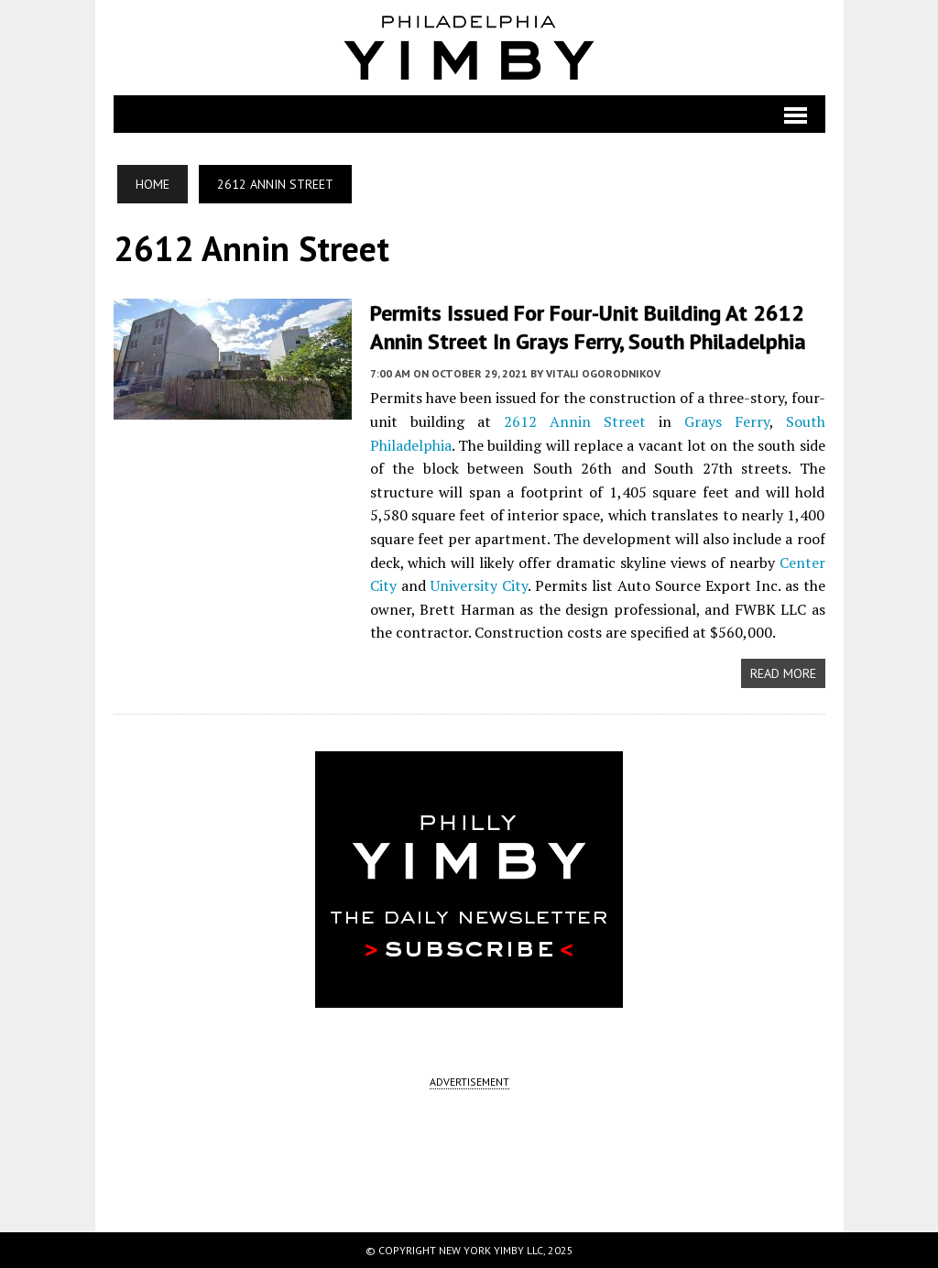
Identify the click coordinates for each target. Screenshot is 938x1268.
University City (479, 585)
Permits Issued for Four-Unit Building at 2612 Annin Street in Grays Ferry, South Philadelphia (588, 327)
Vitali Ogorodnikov (603, 373)
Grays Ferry (726, 421)
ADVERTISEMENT (469, 1081)
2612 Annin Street (575, 421)
